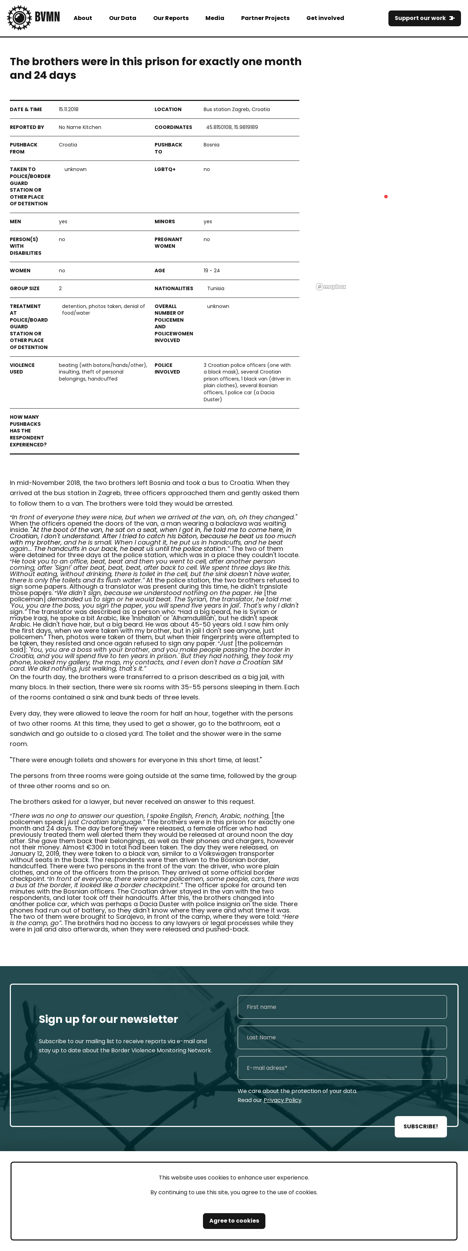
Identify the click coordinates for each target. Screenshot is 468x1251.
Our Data (122, 18)
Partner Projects (265, 18)
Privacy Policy (282, 1100)
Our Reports (171, 18)
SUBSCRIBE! (420, 1126)
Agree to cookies (234, 1221)
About (83, 18)
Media (214, 18)
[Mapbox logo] (331, 287)
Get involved (325, 18)
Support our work (420, 18)
